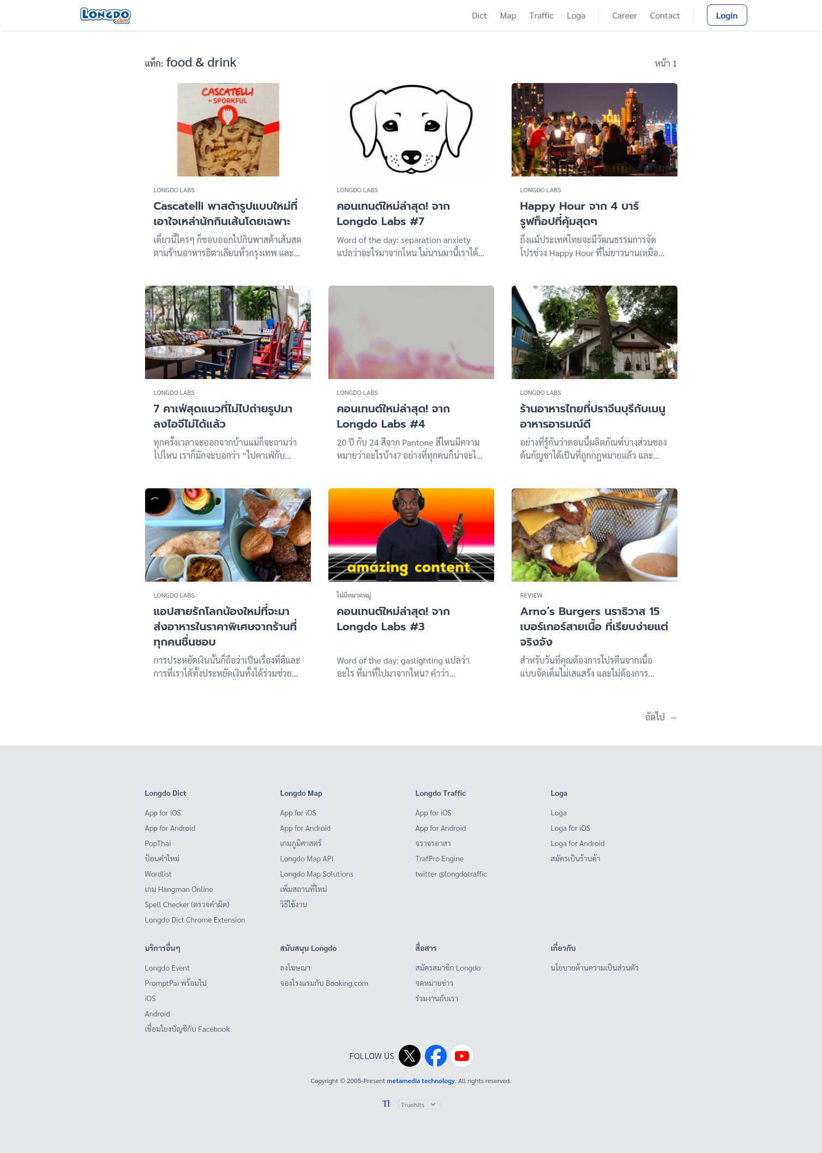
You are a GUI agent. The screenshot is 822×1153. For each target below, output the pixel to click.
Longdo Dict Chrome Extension (195, 919)
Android (157, 1013)
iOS (150, 998)
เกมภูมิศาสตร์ (301, 843)
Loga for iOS (571, 827)
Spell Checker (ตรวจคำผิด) (187, 904)
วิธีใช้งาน (294, 904)
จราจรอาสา (433, 843)
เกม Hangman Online (179, 889)
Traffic (542, 15)
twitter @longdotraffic (451, 873)
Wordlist (158, 873)
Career (624, 15)
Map (508, 15)
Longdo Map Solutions (316, 873)
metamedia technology (421, 1080)
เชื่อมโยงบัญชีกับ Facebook (187, 1028)
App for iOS (163, 812)
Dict (479, 15)
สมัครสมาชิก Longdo (448, 967)
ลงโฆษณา (295, 967)
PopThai (158, 843)
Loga (576, 15)
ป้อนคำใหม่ (162, 858)
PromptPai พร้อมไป (176, 983)
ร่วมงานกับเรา (437, 998)
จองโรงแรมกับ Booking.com (324, 983)
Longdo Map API (307, 858)
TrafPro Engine (440, 858)
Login (727, 15)
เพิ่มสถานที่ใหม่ (303, 889)
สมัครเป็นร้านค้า (576, 858)
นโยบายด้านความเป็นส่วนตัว (595, 967)
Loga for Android (578, 843)
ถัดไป (661, 717)
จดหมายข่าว (435, 983)
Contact (665, 15)
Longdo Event (167, 967)
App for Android (170, 827)
